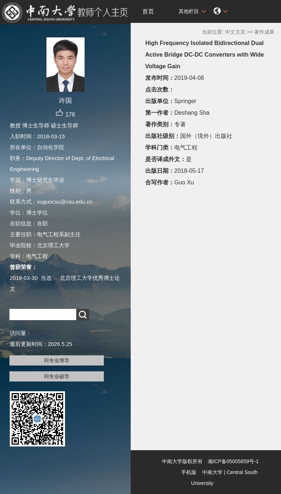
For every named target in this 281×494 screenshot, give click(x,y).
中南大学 (212, 472)
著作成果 (264, 32)
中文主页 (235, 32)
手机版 (188, 472)
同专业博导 (56, 360)
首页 (148, 11)
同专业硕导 (56, 376)
